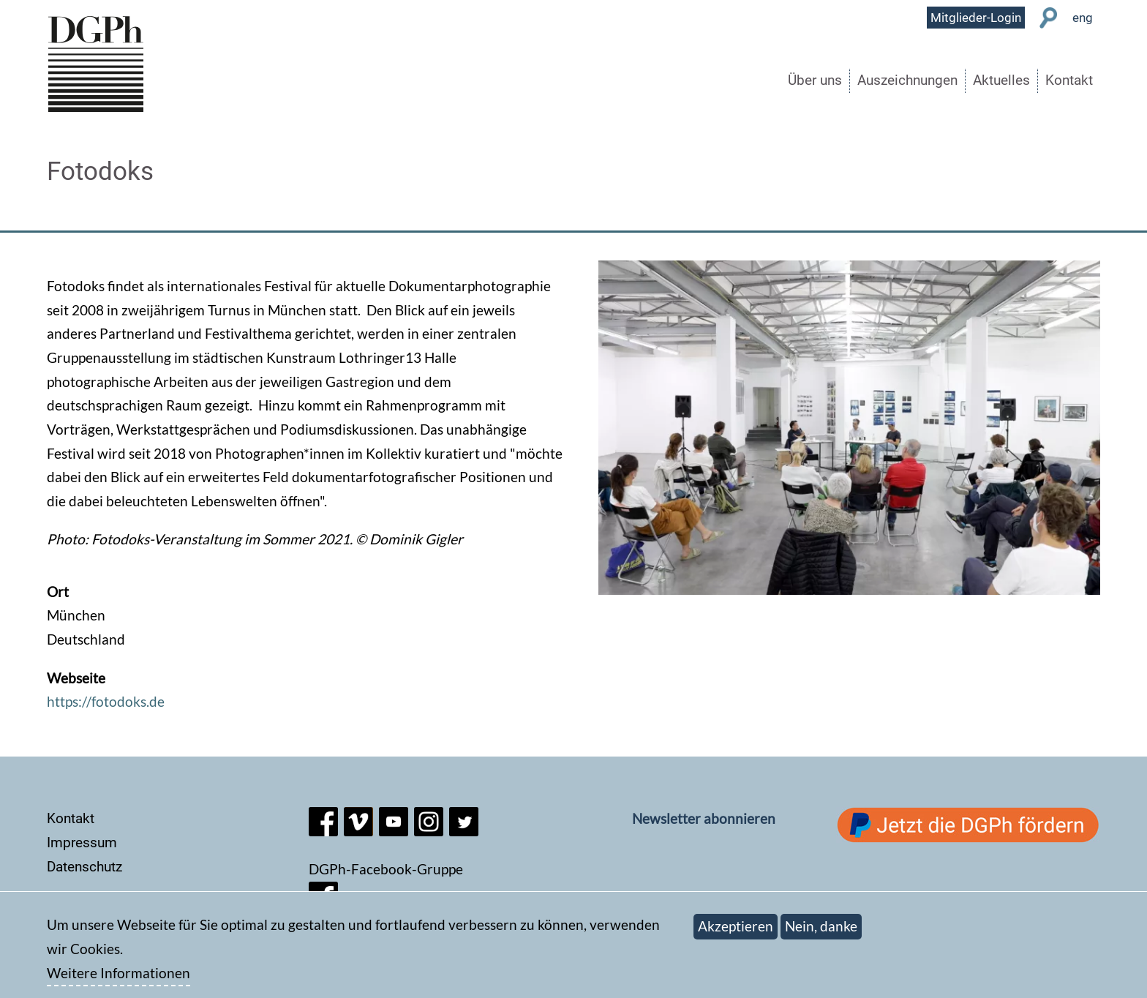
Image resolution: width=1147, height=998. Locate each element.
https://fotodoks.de (106, 701)
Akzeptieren (735, 934)
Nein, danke (821, 934)
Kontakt (1069, 80)
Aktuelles (1001, 80)
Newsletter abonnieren (703, 818)
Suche (1048, 18)
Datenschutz (84, 866)
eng (1082, 17)
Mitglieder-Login (975, 17)
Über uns (815, 80)
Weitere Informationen (118, 980)
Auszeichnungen (907, 80)
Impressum (82, 842)
